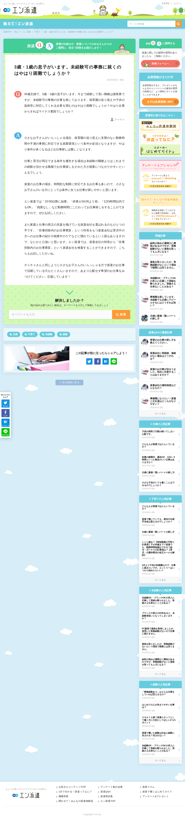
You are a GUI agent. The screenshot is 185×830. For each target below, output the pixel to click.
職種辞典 (64, 796)
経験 (65, 334)
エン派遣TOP (107, 801)
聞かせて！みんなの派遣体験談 (76, 801)
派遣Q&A (105, 791)
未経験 (48, 334)
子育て (31, 334)
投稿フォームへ (160, 63)
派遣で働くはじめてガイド (157, 791)
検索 (123, 314)
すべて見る (160, 413)
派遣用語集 (106, 796)
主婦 (15, 334)
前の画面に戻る (71, 382)
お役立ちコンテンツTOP (72, 787)
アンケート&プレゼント (155, 796)
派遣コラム (148, 787)
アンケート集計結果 (111, 787)
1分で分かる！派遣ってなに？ (75, 791)
